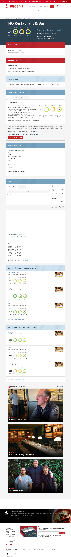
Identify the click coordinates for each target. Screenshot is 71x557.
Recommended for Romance (16, 171)
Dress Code (11, 163)
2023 (26, 97)
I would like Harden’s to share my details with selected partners (50, 535)
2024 (21, 97)
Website (25, 236)
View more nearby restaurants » (16, 319)
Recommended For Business (16, 150)
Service (22, 27)
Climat (9, 347)
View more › (60, 386)
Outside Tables (12, 159)
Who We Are (31, 11)
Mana (9, 288)
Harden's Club (23, 11)
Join (64, 6)
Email (19, 236)
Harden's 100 (39, 11)
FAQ (29, 549)
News (8, 15)
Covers (10, 167)
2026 (10, 97)
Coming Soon (47, 11)
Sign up (62, 533)
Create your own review (15, 137)
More (12, 15)
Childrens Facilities (13, 155)
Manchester (25, 18)
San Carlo (10, 363)
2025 (16, 97)
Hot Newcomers (57, 11)
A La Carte (22, 186)
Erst (9, 303)
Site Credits (10, 556)
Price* (9, 27)
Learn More (15, 519)
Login (59, 6)
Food (15, 27)
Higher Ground (11, 332)
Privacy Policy (51, 549)
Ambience (28, 27)
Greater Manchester (17, 18)
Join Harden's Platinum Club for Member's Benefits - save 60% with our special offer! (36, 1)
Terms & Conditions (39, 549)
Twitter (17, 260)
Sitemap (23, 549)
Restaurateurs (10, 551)
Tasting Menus (13, 186)
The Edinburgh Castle (13, 272)
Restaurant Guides (12, 11)
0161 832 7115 (12, 236)
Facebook (11, 260)
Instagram (24, 260)
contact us (13, 52)
